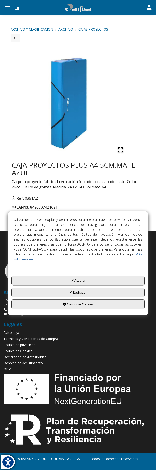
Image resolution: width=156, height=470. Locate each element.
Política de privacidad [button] (19, 345)
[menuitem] (78, 333)
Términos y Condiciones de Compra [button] (31, 338)
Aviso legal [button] (12, 332)
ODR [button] (7, 369)
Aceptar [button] (78, 281)
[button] (78, 8)
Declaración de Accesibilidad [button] (25, 357)
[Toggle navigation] (149, 8)
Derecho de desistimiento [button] (23, 363)
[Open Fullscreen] (120, 149)
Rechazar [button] (78, 292)
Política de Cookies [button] (18, 351)
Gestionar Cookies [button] (78, 304)
